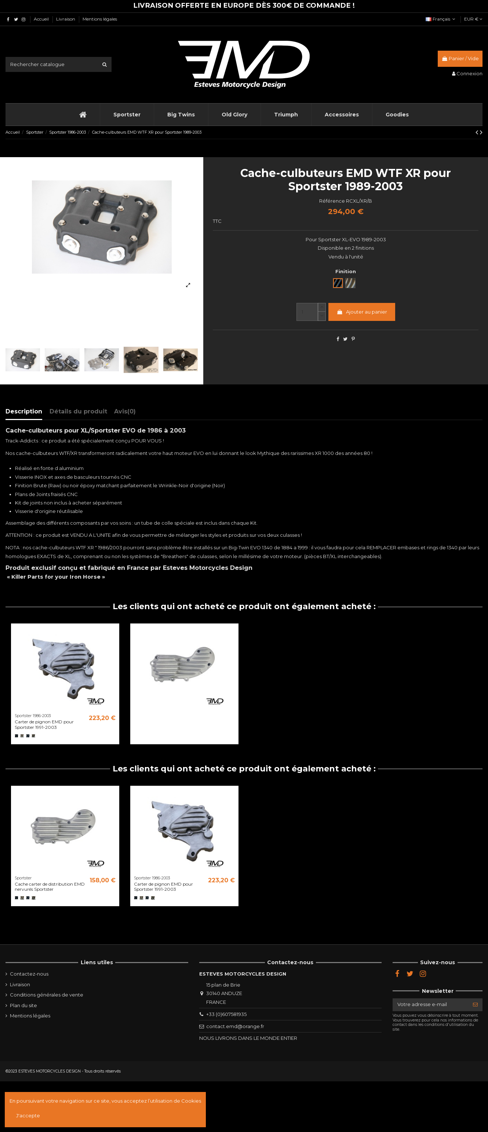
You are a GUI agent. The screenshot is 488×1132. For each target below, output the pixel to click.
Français (441, 19)
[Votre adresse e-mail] (430, 1004)
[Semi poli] (33, 736)
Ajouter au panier (361, 312)
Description (24, 411)
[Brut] (22, 736)
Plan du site (23, 1005)
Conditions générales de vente (46, 995)
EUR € (473, 19)
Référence (332, 201)
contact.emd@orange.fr (235, 1026)
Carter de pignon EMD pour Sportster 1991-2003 (44, 724)
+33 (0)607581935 (226, 1014)
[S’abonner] (475, 1004)
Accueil (42, 19)
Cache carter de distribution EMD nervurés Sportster (50, 886)
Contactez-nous (29, 974)
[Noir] (16, 736)
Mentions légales (100, 19)
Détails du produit (78, 411)
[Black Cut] (28, 736)
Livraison (66, 19)
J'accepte (28, 1115)
